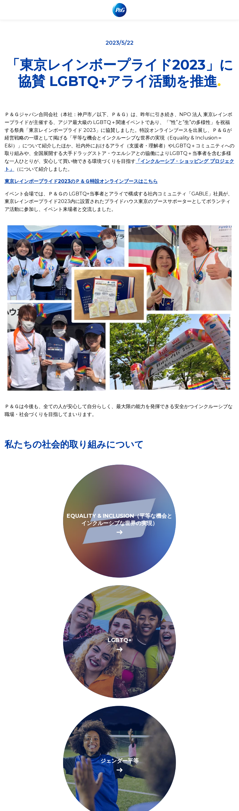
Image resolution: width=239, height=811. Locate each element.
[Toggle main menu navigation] (229, 10)
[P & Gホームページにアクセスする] (119, 10)
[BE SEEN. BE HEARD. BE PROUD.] (119, 641)
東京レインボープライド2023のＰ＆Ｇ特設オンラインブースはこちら (81, 181)
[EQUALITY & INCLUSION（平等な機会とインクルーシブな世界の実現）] (119, 521)
